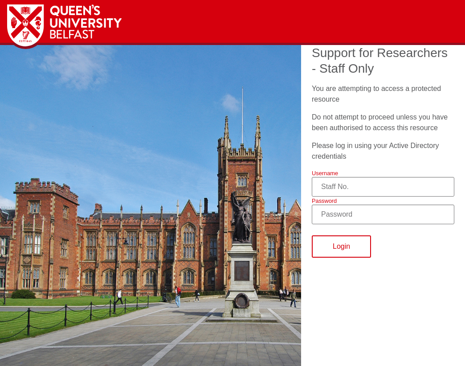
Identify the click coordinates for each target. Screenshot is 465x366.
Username (325, 173)
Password (324, 200)
